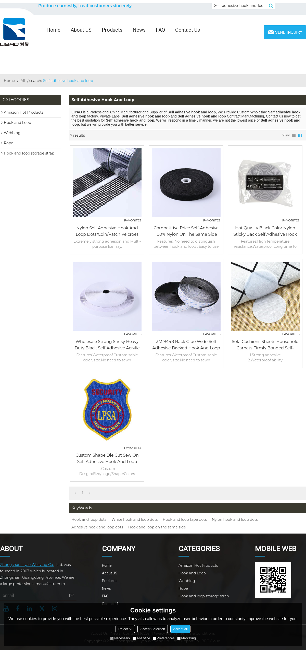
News (139, 30)
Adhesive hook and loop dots (97, 527)
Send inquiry (288, 32)
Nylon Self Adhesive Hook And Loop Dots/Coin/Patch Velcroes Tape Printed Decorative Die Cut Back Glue (107, 232)
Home (53, 30)
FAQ (160, 30)
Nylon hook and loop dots (235, 519)
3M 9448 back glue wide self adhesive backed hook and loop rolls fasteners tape (186, 345)
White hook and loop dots (134, 519)
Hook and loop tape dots (185, 519)
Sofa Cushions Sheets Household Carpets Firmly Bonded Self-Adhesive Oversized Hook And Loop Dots (265, 345)
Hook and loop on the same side (157, 527)
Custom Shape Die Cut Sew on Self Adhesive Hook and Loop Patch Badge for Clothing (107, 459)
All (23, 80)
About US (81, 30)
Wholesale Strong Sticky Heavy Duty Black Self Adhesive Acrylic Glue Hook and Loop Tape (107, 345)
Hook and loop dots (88, 519)
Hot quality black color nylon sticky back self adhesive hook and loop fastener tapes (265, 232)
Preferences (164, 638)
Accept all (180, 629)
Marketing (186, 638)
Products (112, 30)
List (294, 135)
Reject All (125, 629)
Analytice (141, 638)
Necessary (120, 638)
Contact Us (187, 30)
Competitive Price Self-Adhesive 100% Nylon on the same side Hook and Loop (186, 232)
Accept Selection (152, 629)
